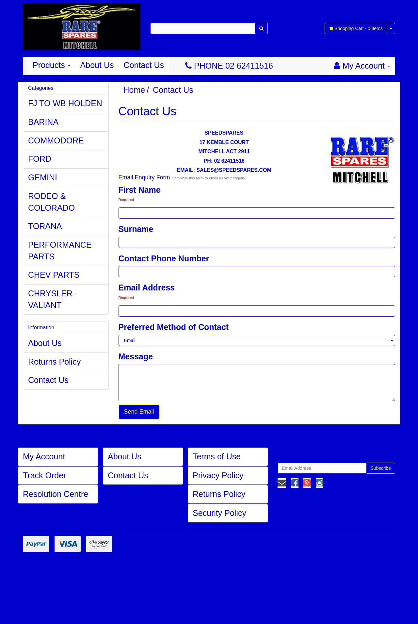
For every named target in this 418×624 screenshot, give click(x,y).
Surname (136, 229)
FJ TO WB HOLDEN (65, 103)
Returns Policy (54, 361)
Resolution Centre (55, 494)
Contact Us (143, 65)
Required (126, 200)
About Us (97, 65)
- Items (356, 28)
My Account (44, 456)
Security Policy (219, 512)
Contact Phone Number (164, 258)
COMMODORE (56, 140)
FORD (39, 158)
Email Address (147, 287)
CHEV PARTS (53, 274)
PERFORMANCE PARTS (59, 250)
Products (52, 65)
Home (134, 89)
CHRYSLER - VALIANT (52, 299)
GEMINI (42, 177)
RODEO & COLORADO (51, 201)
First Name (140, 189)
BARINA (43, 121)
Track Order (44, 475)
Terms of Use (217, 456)
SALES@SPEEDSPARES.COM (233, 170)
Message (136, 356)
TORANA (45, 226)
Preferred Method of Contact (174, 327)
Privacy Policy (218, 475)
